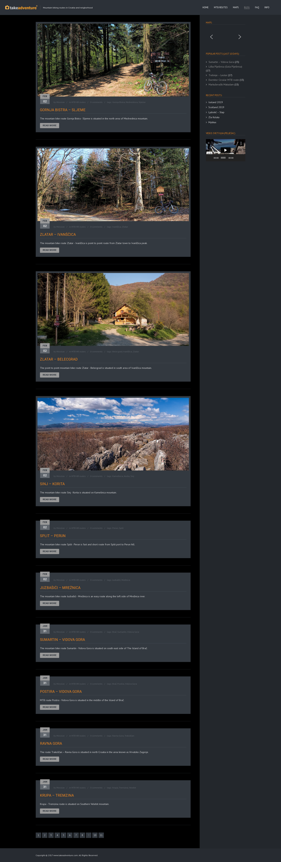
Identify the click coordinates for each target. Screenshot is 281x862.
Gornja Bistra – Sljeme (62, 110)
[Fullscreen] (241, 158)
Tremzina (123, 787)
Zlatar (125, 226)
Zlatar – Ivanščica (58, 234)
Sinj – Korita (52, 484)
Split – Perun (53, 536)
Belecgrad (117, 351)
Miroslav (60, 102)
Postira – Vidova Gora (61, 691)
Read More (49, 125)
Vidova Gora (133, 632)
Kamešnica (117, 476)
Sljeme (142, 102)
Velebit (132, 787)
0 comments (96, 102)
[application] (225, 150)
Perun (115, 528)
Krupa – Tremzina (57, 795)
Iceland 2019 (215, 102)
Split (121, 528)
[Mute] (236, 158)
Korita (127, 476)
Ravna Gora (118, 735)
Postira (120, 683)
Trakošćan (129, 735)
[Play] (210, 158)
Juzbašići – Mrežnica (60, 588)
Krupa (115, 787)
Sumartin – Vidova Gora (62, 640)
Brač (114, 632)
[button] (211, 37)
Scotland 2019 (216, 107)
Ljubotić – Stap (216, 112)
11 (101, 835)
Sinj (132, 476)
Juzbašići (116, 580)
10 (95, 835)
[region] (225, 36)
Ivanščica (116, 226)
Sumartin (121, 632)
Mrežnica (126, 580)
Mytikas (212, 122)
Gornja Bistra (118, 102)
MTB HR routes (79, 102)
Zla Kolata (213, 117)
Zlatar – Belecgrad (59, 359)
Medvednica (132, 102)
